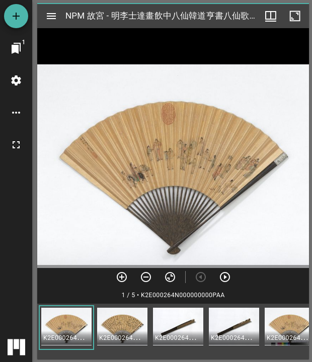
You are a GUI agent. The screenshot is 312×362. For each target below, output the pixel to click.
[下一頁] (225, 277)
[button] (66, 327)
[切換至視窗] (16, 48)
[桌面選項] (16, 113)
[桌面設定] (16, 80)
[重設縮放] (170, 277)
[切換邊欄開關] (51, 16)
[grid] (173, 331)
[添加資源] (16, 16)
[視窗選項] (271, 16)
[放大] (122, 277)
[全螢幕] (16, 145)
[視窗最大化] (295, 16)
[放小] (146, 277)
